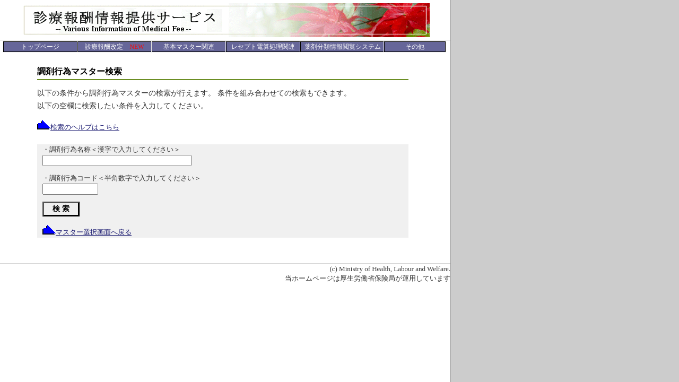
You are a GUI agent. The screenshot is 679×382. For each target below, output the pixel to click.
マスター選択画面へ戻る (87, 232)
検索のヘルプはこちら (78, 127)
